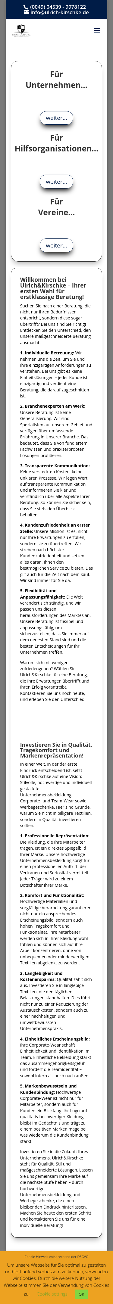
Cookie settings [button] (52, 1294)
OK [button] (81, 1294)
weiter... (56, 118)
